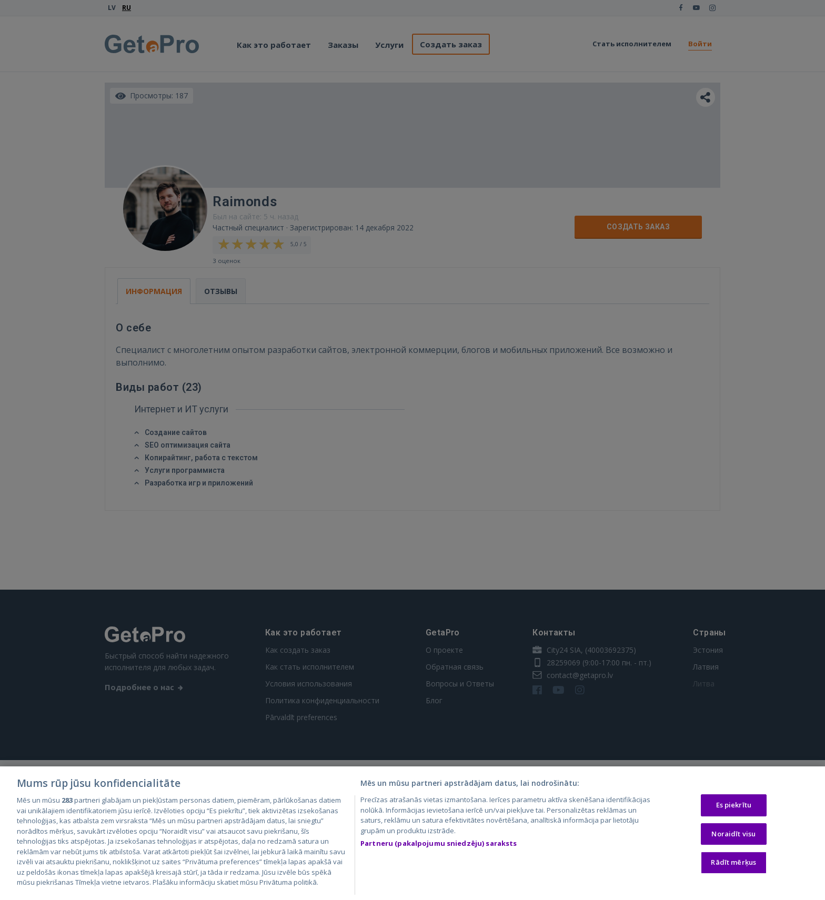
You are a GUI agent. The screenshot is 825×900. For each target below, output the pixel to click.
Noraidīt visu (733, 834)
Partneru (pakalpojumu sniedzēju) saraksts (438, 844)
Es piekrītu (733, 805)
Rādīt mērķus (733, 863)
